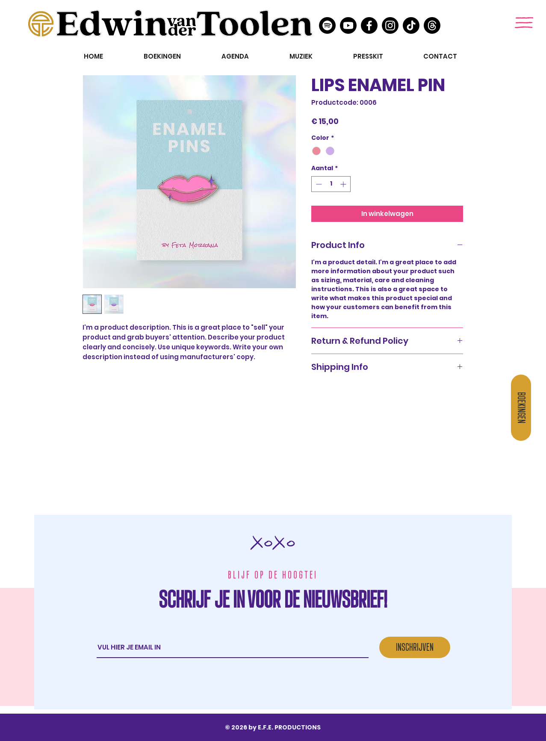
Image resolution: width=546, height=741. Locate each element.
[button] (524, 22)
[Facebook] (369, 25)
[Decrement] (318, 184)
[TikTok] (411, 25)
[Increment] (344, 184)
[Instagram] (390, 25)
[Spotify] (327, 25)
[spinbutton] (331, 184)
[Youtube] (348, 25)
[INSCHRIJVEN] (414, 647)
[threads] (432, 25)
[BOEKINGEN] (521, 408)
